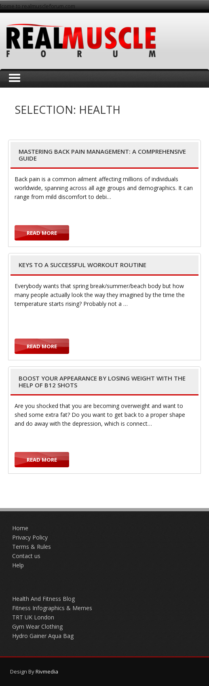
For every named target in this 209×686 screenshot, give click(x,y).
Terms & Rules (31, 546)
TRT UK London (33, 617)
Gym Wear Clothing (37, 626)
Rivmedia (47, 671)
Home (20, 528)
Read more (42, 232)
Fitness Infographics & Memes (52, 608)
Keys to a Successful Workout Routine (82, 265)
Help (18, 565)
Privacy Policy (30, 537)
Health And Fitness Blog (43, 598)
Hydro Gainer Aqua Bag (43, 636)
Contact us (26, 556)
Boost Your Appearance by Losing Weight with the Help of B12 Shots (102, 381)
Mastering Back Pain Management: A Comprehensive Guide (102, 154)
